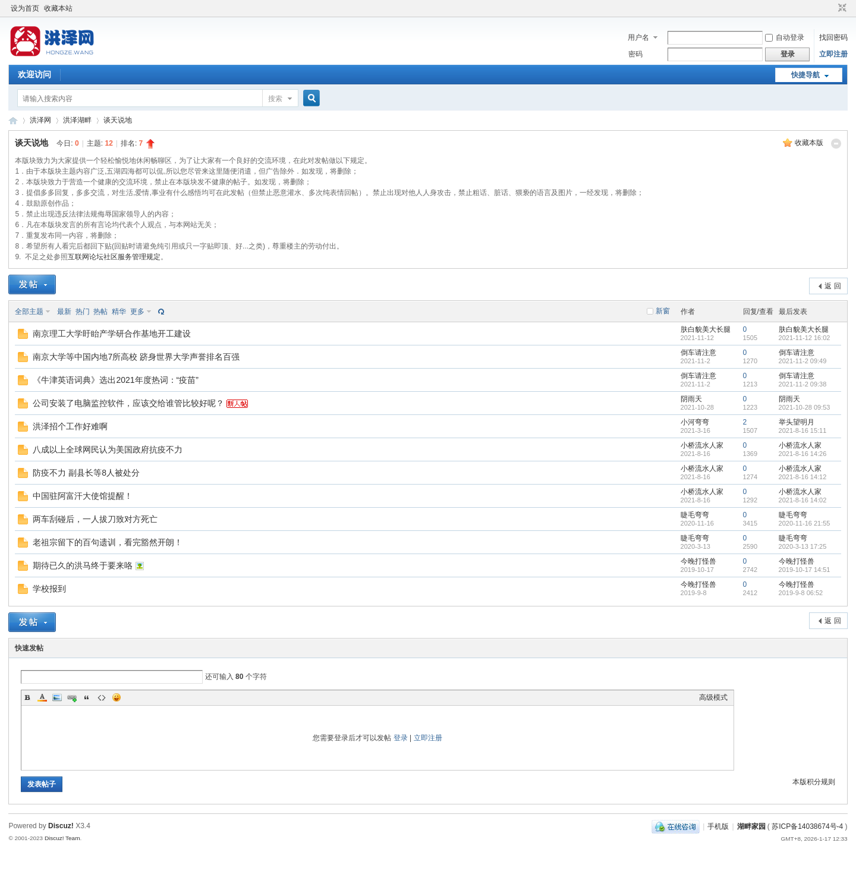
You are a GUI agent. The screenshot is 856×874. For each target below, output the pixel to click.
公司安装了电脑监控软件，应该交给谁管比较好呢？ (128, 403)
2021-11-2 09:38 (803, 384)
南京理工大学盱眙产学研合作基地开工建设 (112, 333)
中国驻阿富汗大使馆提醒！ (83, 496)
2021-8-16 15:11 (803, 430)
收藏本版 (809, 143)
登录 (401, 738)
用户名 (638, 37)
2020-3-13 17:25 (803, 546)
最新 (64, 311)
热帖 (100, 311)
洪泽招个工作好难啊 (70, 426)
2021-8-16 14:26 (803, 453)
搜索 (275, 99)
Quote (87, 697)
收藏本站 (58, 8)
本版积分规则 (813, 782)
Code (102, 697)
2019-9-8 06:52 (801, 592)
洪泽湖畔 (77, 120)
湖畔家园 (751, 826)
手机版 (718, 826)
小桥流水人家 (702, 445)
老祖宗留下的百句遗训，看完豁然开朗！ (107, 542)
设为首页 (25, 8)
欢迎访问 (34, 74)
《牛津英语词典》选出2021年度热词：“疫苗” (115, 380)
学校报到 (49, 588)
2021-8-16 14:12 (803, 476)
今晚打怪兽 (698, 561)
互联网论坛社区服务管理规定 (114, 257)
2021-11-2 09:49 (803, 360)
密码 (635, 54)
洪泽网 (13, 120)
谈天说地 (117, 120)
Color (42, 697)
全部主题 (29, 311)
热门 (82, 311)
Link (72, 697)
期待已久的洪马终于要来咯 (83, 565)
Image (57, 697)
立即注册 (833, 54)
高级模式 (713, 697)
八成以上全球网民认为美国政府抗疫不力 (107, 449)
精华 (119, 311)
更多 (137, 311)
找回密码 (833, 37)
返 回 (832, 286)
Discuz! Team (62, 838)
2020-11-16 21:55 (804, 523)
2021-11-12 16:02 (804, 337)
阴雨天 (691, 399)
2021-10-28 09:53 (804, 407)
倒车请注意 (698, 352)
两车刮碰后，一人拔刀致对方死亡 (95, 519)
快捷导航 (805, 75)
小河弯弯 (695, 422)
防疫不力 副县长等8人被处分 (86, 472)
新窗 (663, 311)
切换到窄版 (841, 8)
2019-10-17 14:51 (804, 569)
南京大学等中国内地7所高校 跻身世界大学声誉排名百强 (136, 356)
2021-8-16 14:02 (803, 500)
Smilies (116, 697)
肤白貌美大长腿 (706, 329)
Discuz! (61, 826)
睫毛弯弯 (695, 515)
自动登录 (784, 37)
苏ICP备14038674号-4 (807, 826)
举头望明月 (796, 422)
